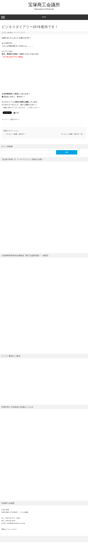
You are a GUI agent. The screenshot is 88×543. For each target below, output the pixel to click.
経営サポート (15, 119)
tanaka (9, 32)
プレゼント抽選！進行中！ (14, 134)
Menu (44, 17)
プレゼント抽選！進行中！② (73, 134)
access (14, 529)
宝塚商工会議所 (44, 4)
